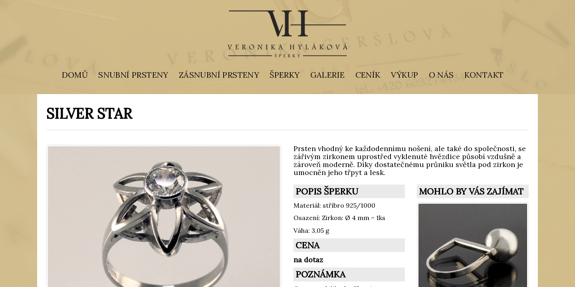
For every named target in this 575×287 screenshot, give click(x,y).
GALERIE (327, 75)
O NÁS (441, 75)
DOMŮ (75, 75)
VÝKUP (404, 75)
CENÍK (368, 75)
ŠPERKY (284, 75)
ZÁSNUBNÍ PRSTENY (219, 75)
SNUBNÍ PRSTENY (133, 75)
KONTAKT (484, 75)
